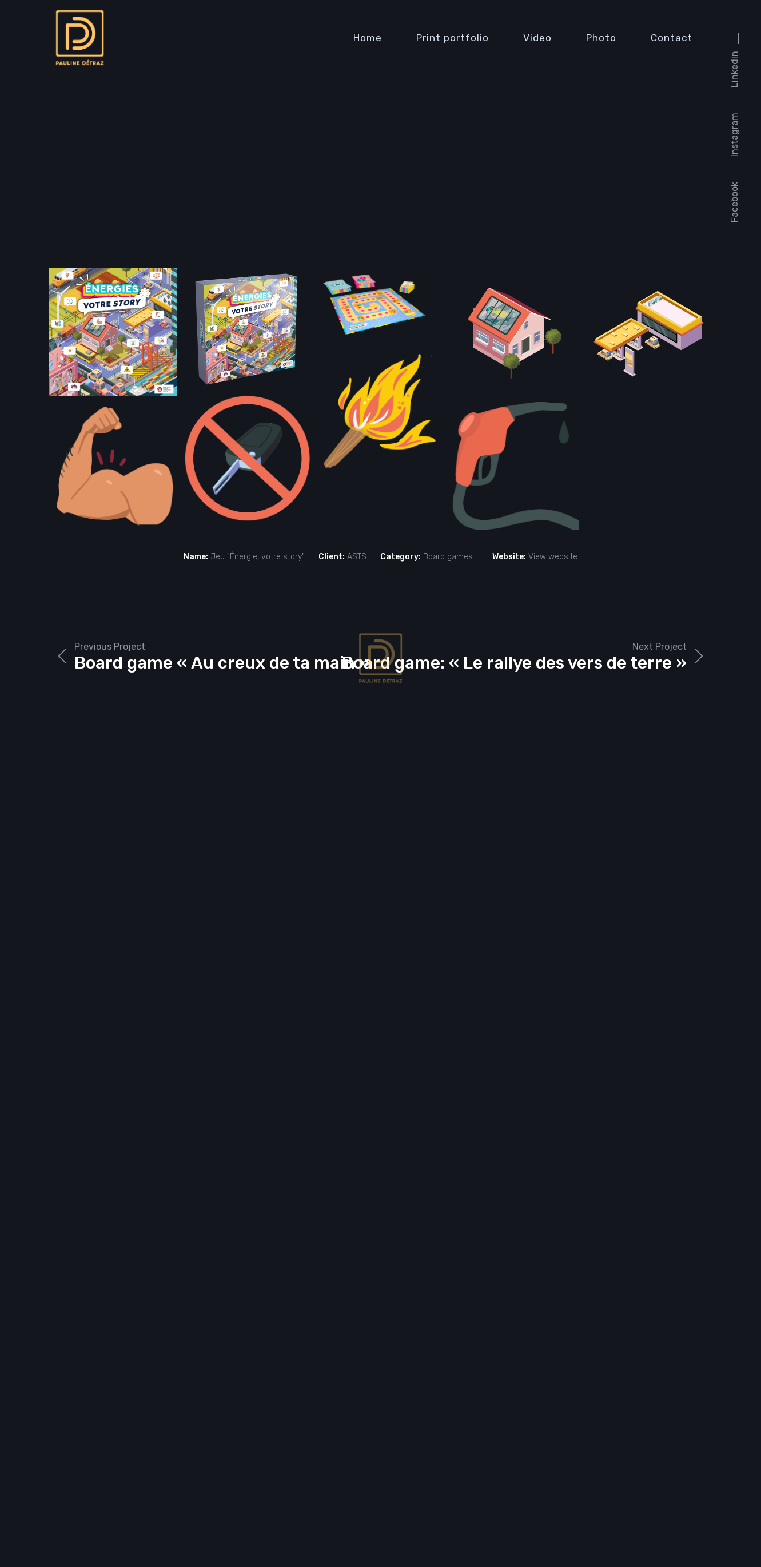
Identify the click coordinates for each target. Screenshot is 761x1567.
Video (537, 37)
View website (552, 557)
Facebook (734, 202)
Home (367, 37)
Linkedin (734, 69)
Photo (601, 37)
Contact (671, 37)
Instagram (734, 135)
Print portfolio (452, 37)
